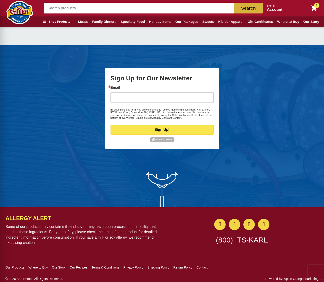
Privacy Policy (133, 267)
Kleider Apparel (230, 22)
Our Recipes (78, 267)
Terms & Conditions (105, 267)
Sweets (208, 22)
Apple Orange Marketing (301, 279)
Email (115, 88)
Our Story (311, 22)
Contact (202, 267)
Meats (83, 22)
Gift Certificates (260, 22)
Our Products (14, 267)
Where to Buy (288, 22)
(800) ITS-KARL (242, 240)
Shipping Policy (158, 267)
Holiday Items (160, 22)
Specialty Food (133, 22)
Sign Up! (162, 130)
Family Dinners (104, 22)
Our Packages (186, 22)
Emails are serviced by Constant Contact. (159, 117)
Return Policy (182, 267)
